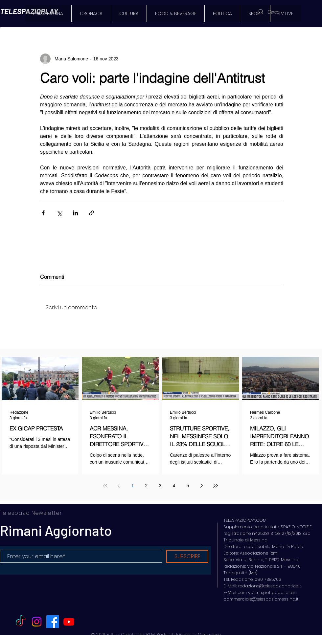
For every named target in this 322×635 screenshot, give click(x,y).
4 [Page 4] (174, 485)
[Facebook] (52, 621)
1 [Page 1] (132, 485)
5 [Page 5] (188, 485)
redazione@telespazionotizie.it (269, 586)
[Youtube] (68, 621)
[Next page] (202, 486)
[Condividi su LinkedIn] (75, 213)
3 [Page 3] (160, 485)
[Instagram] (36, 621)
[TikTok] (20, 621)
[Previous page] (119, 486)
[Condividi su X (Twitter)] (59, 213)
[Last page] (215, 486)
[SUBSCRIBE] (187, 556)
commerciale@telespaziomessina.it (260, 599)
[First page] (105, 486)
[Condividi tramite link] (91, 213)
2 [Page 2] (146, 485)
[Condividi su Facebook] (43, 213)
